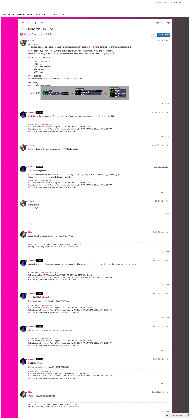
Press (158, 2)
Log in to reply (164, 35)
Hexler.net (93, 47)
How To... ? (28, 34)
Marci (30, 232)
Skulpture (32, 112)
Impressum (175, 2)
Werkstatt (42, 14)
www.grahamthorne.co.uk (50, 124)
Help (29, 14)
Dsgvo (165, 2)
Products (8, 14)
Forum (20, 14)
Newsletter (58, 14)
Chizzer (31, 40)
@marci (45, 297)
